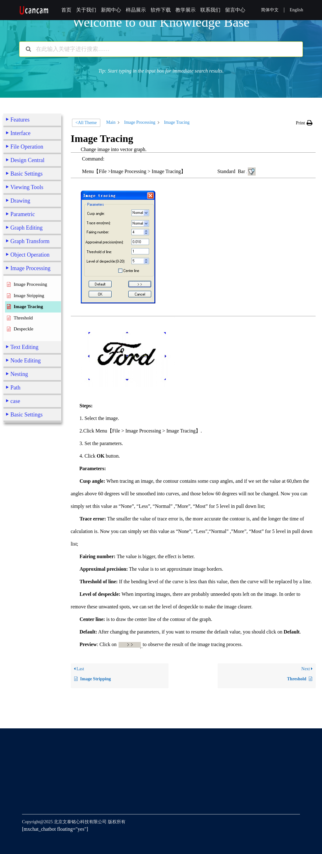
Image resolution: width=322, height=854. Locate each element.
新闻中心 (111, 10)
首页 (66, 10)
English (296, 10)
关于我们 (86, 10)
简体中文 (270, 10)
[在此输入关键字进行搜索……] (161, 49)
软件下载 (161, 10)
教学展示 (185, 10)
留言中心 (235, 10)
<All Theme (86, 122)
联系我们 (210, 10)
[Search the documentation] (28, 49)
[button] (304, 123)
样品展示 (136, 10)
